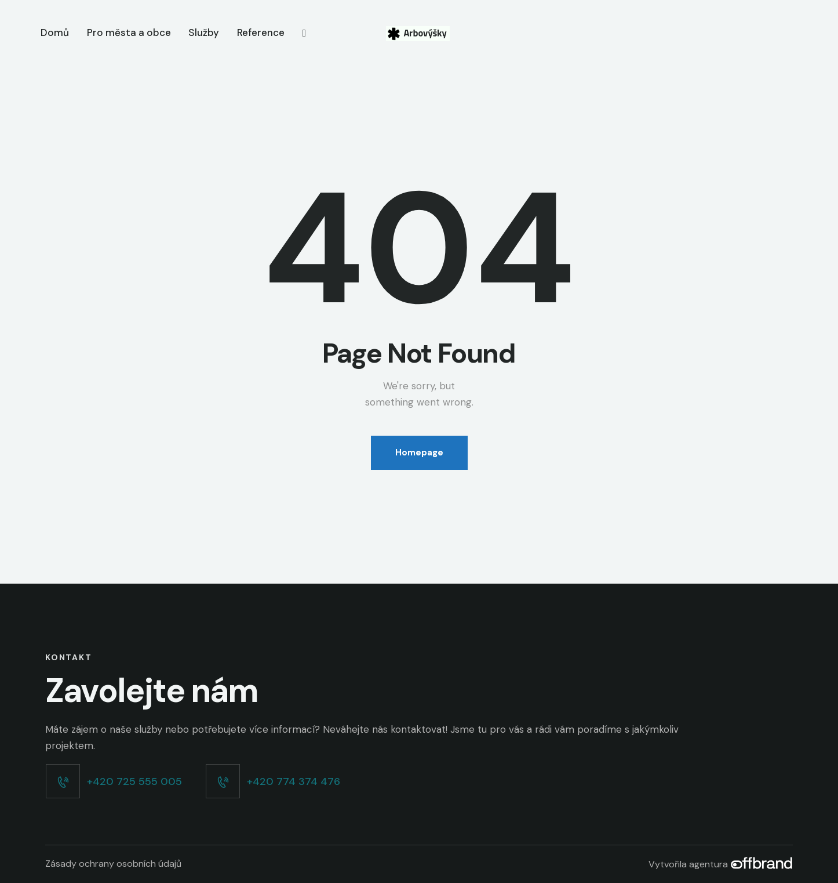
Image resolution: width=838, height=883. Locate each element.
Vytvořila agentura (720, 864)
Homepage (419, 452)
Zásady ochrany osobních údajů (113, 863)
